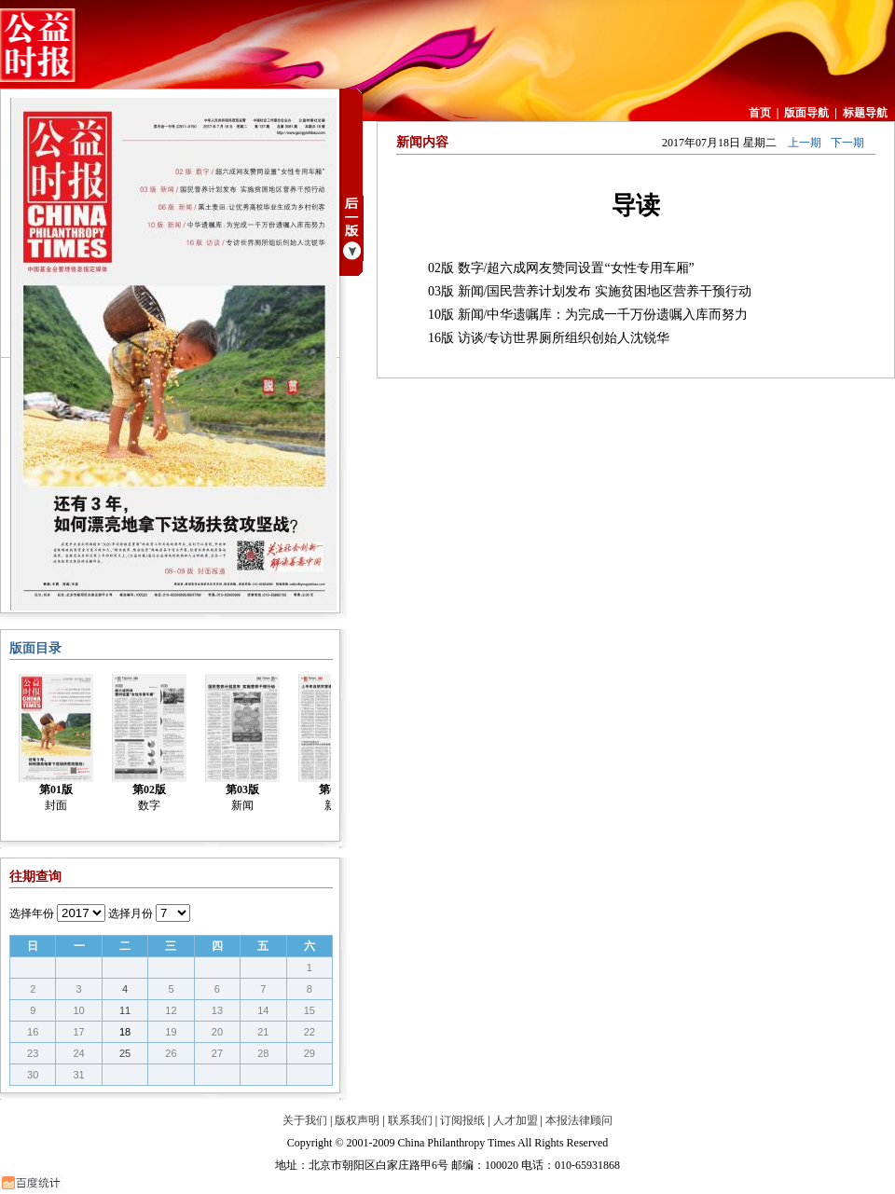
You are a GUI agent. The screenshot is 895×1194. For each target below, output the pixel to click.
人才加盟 (515, 1120)
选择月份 (130, 913)
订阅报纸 (462, 1120)
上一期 (804, 142)
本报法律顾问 (579, 1120)
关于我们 (304, 1120)
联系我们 (410, 1120)
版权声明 (357, 1120)
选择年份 (31, 913)
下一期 (847, 142)
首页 (760, 112)
